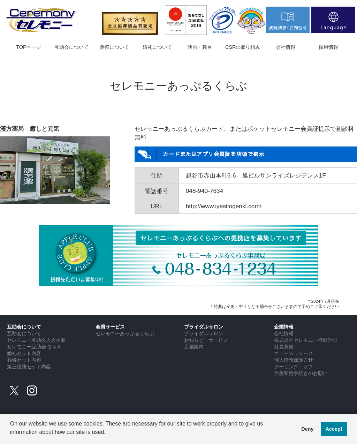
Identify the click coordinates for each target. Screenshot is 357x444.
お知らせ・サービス (206, 340)
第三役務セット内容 (29, 366)
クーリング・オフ (293, 366)
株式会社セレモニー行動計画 (305, 340)
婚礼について (157, 47)
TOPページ (28, 47)
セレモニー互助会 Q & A (34, 346)
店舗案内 (194, 346)
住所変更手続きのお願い (301, 373)
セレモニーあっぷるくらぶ (125, 333)
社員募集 (284, 346)
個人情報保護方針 (293, 360)
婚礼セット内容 (24, 353)
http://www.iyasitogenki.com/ (223, 206)
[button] (11, 437)
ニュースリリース (293, 353)
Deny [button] (307, 429)
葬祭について (114, 47)
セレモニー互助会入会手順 (36, 340)
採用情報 (328, 47)
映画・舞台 (200, 47)
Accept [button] (334, 429)
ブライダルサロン (203, 333)
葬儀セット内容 (24, 360)
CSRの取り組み (242, 47)
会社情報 (285, 47)
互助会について (71, 47)
